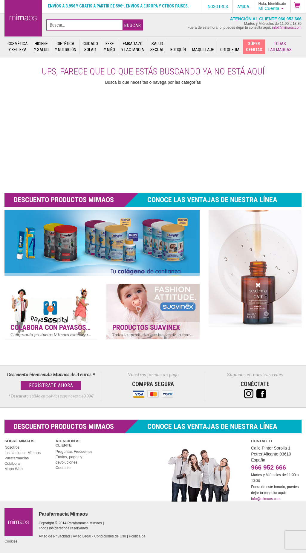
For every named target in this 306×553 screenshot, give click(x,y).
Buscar (132, 25)
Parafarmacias (16, 458)
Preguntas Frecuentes (74, 452)
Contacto (63, 468)
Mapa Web (13, 469)
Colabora (12, 463)
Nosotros (11, 447)
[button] (298, 6)
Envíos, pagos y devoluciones (69, 459)
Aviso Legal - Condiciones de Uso (99, 536)
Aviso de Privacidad (54, 536)
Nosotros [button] (218, 6)
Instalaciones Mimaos (22, 453)
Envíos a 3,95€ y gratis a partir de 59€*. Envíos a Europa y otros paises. (118, 6)
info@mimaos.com (287, 27)
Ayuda (243, 6)
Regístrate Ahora (51, 385)
